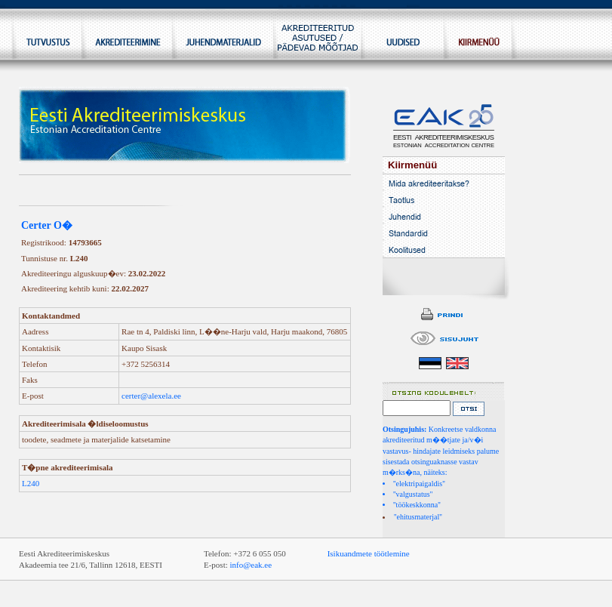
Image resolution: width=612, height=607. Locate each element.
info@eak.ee (251, 564)
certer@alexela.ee (151, 395)
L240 (30, 483)
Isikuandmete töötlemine (369, 553)
